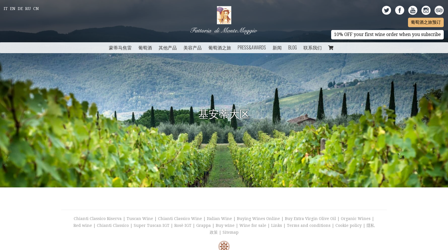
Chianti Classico (113, 225)
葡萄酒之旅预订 (426, 22)
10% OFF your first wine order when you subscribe (387, 34)
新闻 (277, 47)
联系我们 (312, 47)
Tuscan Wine (140, 218)
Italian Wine (219, 218)
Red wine (82, 225)
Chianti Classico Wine (180, 218)
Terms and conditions (309, 225)
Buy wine (225, 225)
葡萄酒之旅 (219, 47)
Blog (292, 47)
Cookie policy (348, 225)
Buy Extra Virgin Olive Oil (310, 218)
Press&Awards (252, 47)
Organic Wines (356, 218)
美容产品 (192, 47)
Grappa (203, 225)
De (20, 8)
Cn (36, 8)
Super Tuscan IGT (151, 225)
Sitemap (231, 232)
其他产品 (168, 47)
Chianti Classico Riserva (98, 218)
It (6, 8)
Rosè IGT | (185, 225)
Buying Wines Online (258, 218)
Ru (28, 8)
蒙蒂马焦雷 (120, 47)
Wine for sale (252, 225)
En (12, 8)
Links (276, 225)
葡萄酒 (145, 47)
